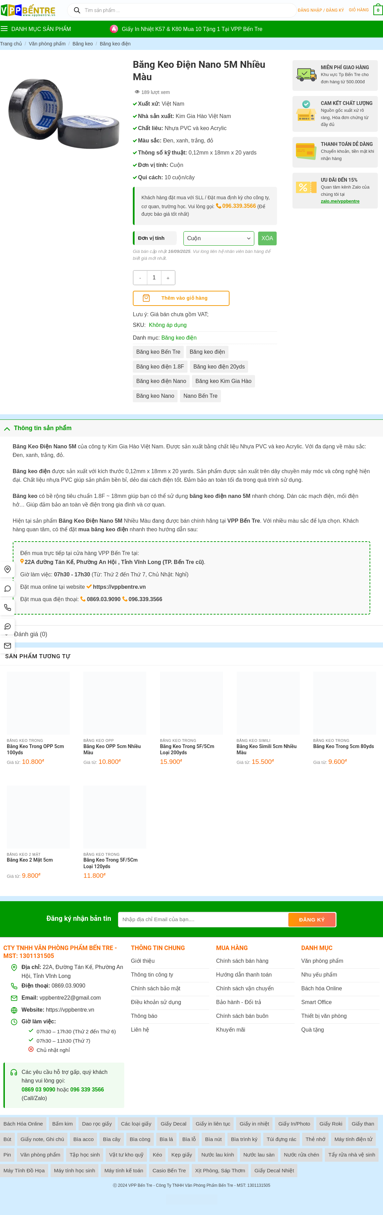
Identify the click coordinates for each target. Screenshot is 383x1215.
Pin (7, 1155)
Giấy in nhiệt (254, 1124)
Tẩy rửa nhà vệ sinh (351, 1155)
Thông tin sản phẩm (36, 427)
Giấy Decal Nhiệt (274, 1170)
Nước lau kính (217, 1155)
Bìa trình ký (244, 1139)
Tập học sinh (85, 1155)
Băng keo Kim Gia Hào (223, 381)
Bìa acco (83, 1139)
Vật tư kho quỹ (126, 1155)
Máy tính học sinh (74, 1170)
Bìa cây (111, 1139)
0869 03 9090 (38, 1090)
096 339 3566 (87, 1090)
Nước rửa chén (301, 1155)
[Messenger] (8, 627)
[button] (321, 10)
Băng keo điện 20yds (219, 367)
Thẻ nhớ (315, 1139)
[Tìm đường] (8, 569)
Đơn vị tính (151, 238)
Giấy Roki (331, 1124)
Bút (7, 1139)
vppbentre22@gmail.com (70, 998)
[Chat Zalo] (8, 588)
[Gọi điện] (8, 608)
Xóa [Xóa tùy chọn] (267, 238)
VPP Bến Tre (140, 1185)
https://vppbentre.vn (70, 1010)
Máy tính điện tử (353, 1139)
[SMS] (8, 646)
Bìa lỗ (189, 1139)
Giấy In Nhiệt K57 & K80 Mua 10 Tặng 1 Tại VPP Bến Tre (192, 29)
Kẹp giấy (181, 1155)
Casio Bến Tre (169, 1170)
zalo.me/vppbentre (340, 201)
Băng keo (83, 43)
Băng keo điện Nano (161, 381)
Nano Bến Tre (200, 396)
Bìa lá (166, 1139)
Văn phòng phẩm (47, 43)
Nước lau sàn (259, 1155)
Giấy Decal (174, 1124)
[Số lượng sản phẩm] (154, 278)
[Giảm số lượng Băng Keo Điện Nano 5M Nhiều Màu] (140, 278)
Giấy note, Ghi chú (42, 1139)
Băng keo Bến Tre (158, 352)
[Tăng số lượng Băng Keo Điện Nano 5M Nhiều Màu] (168, 278)
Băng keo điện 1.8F (160, 367)
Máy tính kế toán (123, 1170)
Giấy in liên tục (213, 1124)
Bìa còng (140, 1139)
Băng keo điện (115, 43)
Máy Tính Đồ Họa (24, 1170)
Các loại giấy (136, 1124)
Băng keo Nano (155, 396)
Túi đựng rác (281, 1139)
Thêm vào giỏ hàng (184, 298)
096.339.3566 (239, 206)
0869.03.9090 (68, 986)
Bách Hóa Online (23, 1124)
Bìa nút (213, 1139)
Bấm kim (62, 1124)
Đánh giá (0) (23, 634)
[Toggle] (6, 427)
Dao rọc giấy (96, 1124)
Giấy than (363, 1124)
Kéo (157, 1155)
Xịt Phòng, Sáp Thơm (220, 1170)
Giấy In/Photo (294, 1124)
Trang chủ (11, 43)
